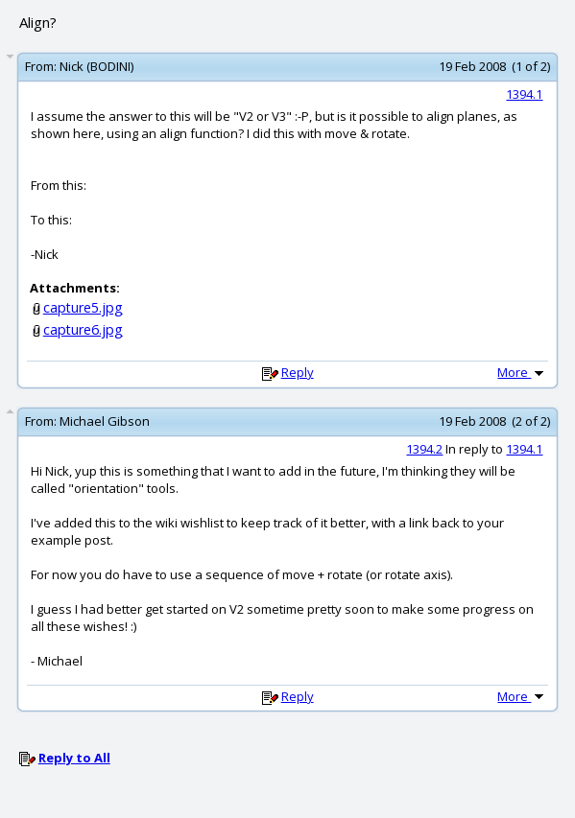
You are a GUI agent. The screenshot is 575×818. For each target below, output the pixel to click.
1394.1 (524, 94)
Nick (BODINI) (96, 66)
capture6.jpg (83, 329)
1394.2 (424, 448)
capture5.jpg (83, 307)
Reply (297, 372)
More (522, 372)
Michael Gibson (105, 421)
